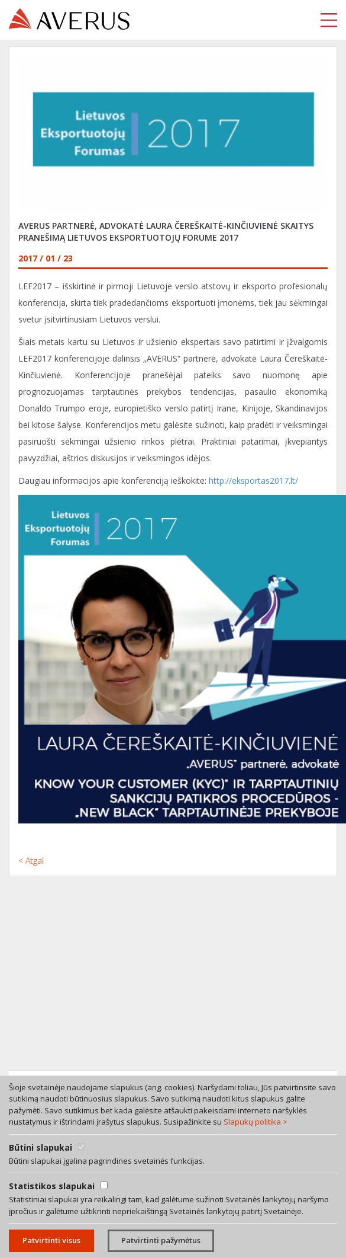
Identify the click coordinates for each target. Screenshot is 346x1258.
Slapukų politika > (255, 1121)
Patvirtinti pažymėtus (161, 1240)
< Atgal (31, 860)
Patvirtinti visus (51, 1240)
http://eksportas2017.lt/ (253, 480)
